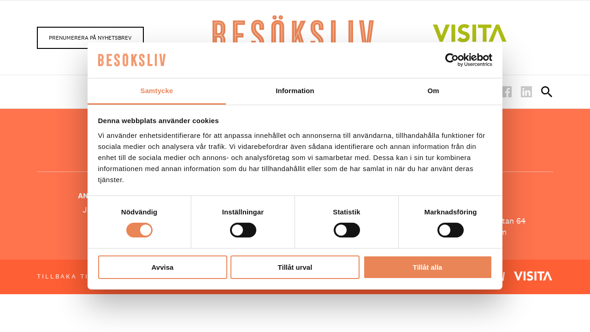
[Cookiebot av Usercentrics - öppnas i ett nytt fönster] (452, 60)
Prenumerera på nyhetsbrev (90, 38)
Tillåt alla (427, 267)
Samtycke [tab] (157, 91)
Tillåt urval (295, 267)
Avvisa (163, 267)
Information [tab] (295, 91)
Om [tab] (433, 91)
